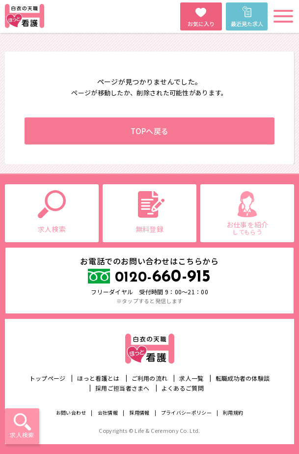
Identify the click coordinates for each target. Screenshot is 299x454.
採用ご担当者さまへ (122, 388)
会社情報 (108, 412)
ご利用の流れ (150, 378)
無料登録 (149, 229)
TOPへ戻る (150, 131)
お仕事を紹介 (247, 228)
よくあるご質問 (183, 388)
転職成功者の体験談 (243, 378)
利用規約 (233, 412)
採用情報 (139, 412)
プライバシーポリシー (186, 412)
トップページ (47, 378)
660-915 (163, 277)
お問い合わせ (71, 412)
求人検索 (22, 434)
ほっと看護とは (98, 378)
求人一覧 (191, 378)
